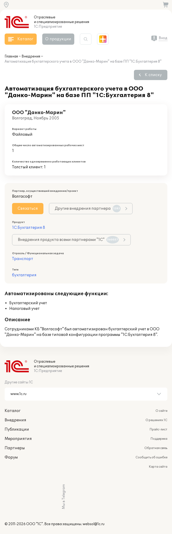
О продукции (58, 39)
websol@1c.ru (93, 524)
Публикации (17, 429)
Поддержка (158, 439)
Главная (11, 56)
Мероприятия (18, 438)
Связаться (28, 208)
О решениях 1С (156, 420)
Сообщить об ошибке (151, 457)
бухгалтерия (24, 275)
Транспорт (22, 259)
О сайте (161, 411)
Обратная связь (155, 448)
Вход (163, 38)
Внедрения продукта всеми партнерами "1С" (68, 239)
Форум (11, 457)
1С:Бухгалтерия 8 (28, 227)
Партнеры (15, 448)
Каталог (12, 411)
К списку (153, 75)
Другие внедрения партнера (88, 208)
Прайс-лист (158, 429)
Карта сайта (158, 467)
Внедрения (31, 56)
